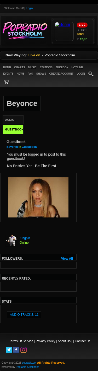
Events (8, 73)
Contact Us (82, 341)
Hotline (77, 67)
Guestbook (29, 146)
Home (7, 67)
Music (32, 67)
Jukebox (62, 67)
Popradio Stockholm (27, 366)
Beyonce (13, 146)
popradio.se (29, 362)
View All (67, 258)
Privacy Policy (45, 341)
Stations (46, 67)
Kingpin (25, 238)
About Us (64, 341)
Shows (41, 73)
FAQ (30, 73)
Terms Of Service (21, 341)
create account (61, 73)
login (81, 73)
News (21, 73)
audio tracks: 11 (24, 315)
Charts (19, 67)
